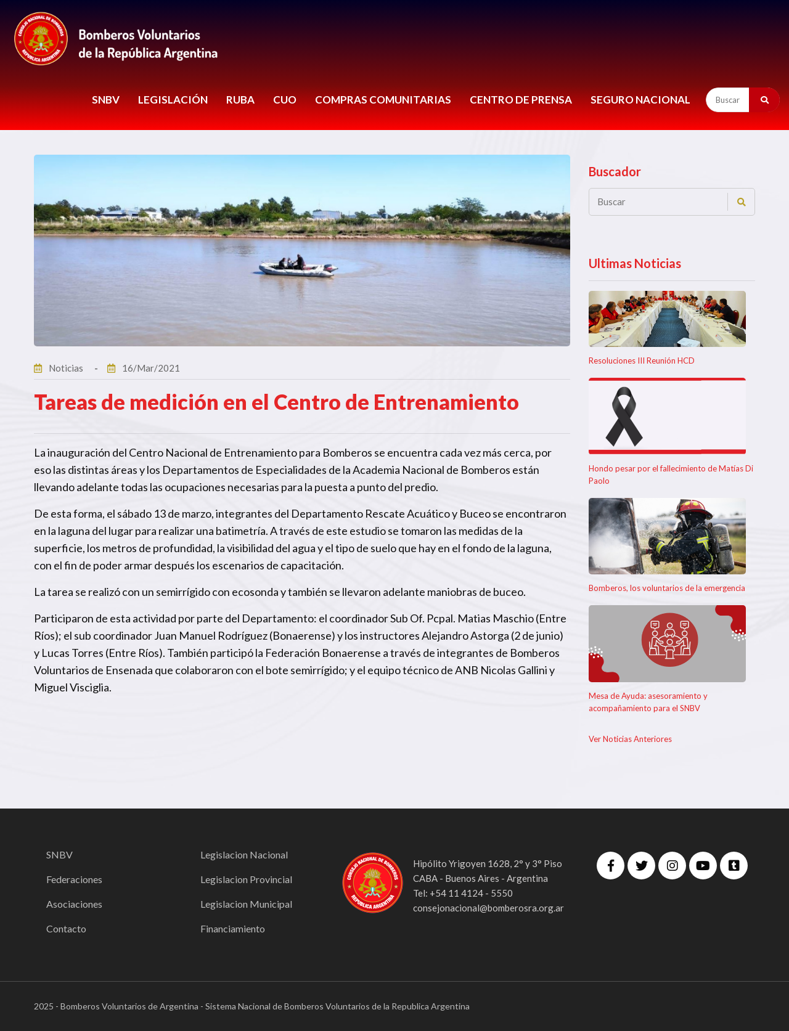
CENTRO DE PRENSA (521, 99)
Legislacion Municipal (246, 904)
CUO (284, 99)
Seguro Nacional (640, 99)
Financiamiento (232, 928)
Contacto (66, 928)
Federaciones (74, 879)
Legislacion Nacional (244, 854)
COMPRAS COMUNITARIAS (383, 99)
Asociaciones (74, 904)
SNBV (106, 99)
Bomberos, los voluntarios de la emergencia (667, 588)
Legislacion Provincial (246, 879)
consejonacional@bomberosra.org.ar (488, 907)
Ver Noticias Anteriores (630, 739)
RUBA (240, 99)
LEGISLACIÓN (173, 99)
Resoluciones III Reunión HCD (642, 360)
